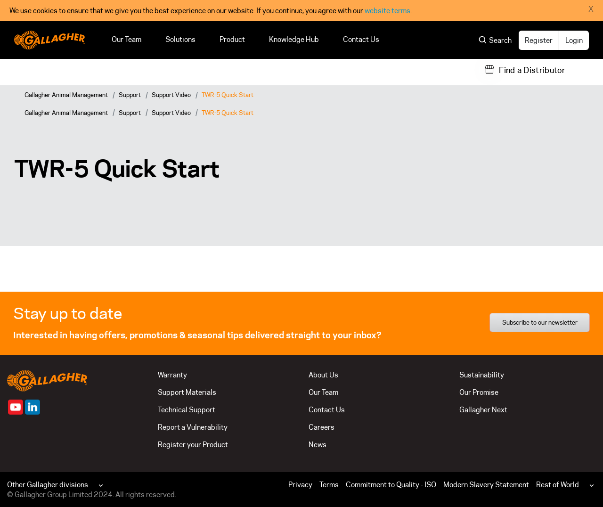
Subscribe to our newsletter (540, 322)
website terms (387, 11)
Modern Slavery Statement (486, 485)
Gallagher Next (483, 410)
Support (130, 94)
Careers (321, 427)
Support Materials (187, 392)
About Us (323, 375)
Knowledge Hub (294, 39)
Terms (329, 485)
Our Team (126, 39)
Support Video (171, 94)
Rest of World (557, 485)
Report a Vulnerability (193, 427)
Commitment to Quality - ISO (391, 485)
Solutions (180, 39)
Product (232, 39)
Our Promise (478, 392)
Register (539, 40)
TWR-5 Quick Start (227, 94)
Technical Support (186, 410)
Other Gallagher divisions (47, 485)
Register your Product (193, 445)
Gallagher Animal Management (66, 94)
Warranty (172, 375)
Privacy (300, 485)
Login (574, 40)
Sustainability (481, 375)
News (317, 445)
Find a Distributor (532, 70)
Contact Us (361, 39)
